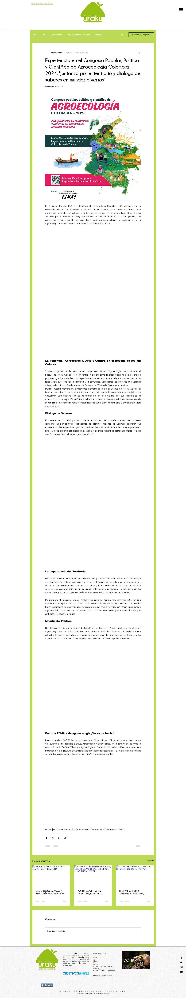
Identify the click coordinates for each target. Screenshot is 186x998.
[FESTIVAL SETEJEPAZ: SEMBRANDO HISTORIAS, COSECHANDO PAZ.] (135, 875)
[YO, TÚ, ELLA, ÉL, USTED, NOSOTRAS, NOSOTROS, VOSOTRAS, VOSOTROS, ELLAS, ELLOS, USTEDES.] (93, 875)
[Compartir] (47, 985)
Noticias (98, 35)
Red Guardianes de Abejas (79, 35)
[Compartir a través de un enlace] (65, 838)
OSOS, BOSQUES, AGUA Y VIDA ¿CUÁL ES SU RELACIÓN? (50, 892)
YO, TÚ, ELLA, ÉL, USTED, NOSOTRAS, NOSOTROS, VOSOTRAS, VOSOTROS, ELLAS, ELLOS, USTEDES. (90, 892)
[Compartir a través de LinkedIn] (59, 838)
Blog (43, 35)
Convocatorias (56, 35)
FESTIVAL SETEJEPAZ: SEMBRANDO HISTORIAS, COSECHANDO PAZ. (131, 892)
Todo (34, 35)
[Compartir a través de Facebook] (46, 838)
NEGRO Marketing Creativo (100, 993)
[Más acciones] (139, 52)
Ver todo (150, 861)
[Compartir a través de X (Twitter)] (53, 838)
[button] (181, 9)
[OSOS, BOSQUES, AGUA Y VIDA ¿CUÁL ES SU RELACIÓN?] (51, 875)
